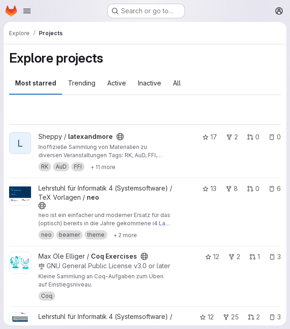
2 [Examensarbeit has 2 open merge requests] (254, 317)
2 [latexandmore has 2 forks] (232, 137)
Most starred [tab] (35, 83)
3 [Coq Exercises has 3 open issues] (275, 256)
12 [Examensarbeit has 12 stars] (207, 317)
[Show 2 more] (125, 234)
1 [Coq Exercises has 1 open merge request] (254, 256)
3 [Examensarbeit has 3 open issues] (275, 317)
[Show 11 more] (103, 166)
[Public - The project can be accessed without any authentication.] (120, 136)
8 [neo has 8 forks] (232, 188)
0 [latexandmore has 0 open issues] (275, 137)
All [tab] (177, 83)
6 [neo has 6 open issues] (275, 188)
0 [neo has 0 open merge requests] (253, 188)
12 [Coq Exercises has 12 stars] (212, 256)
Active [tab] (116, 83)
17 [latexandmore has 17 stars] (209, 137)
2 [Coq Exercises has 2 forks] (234, 256)
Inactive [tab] (149, 83)
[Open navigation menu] (27, 11)
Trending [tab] (81, 83)
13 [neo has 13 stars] (209, 188)
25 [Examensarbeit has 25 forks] (231, 317)
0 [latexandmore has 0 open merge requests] (253, 137)
